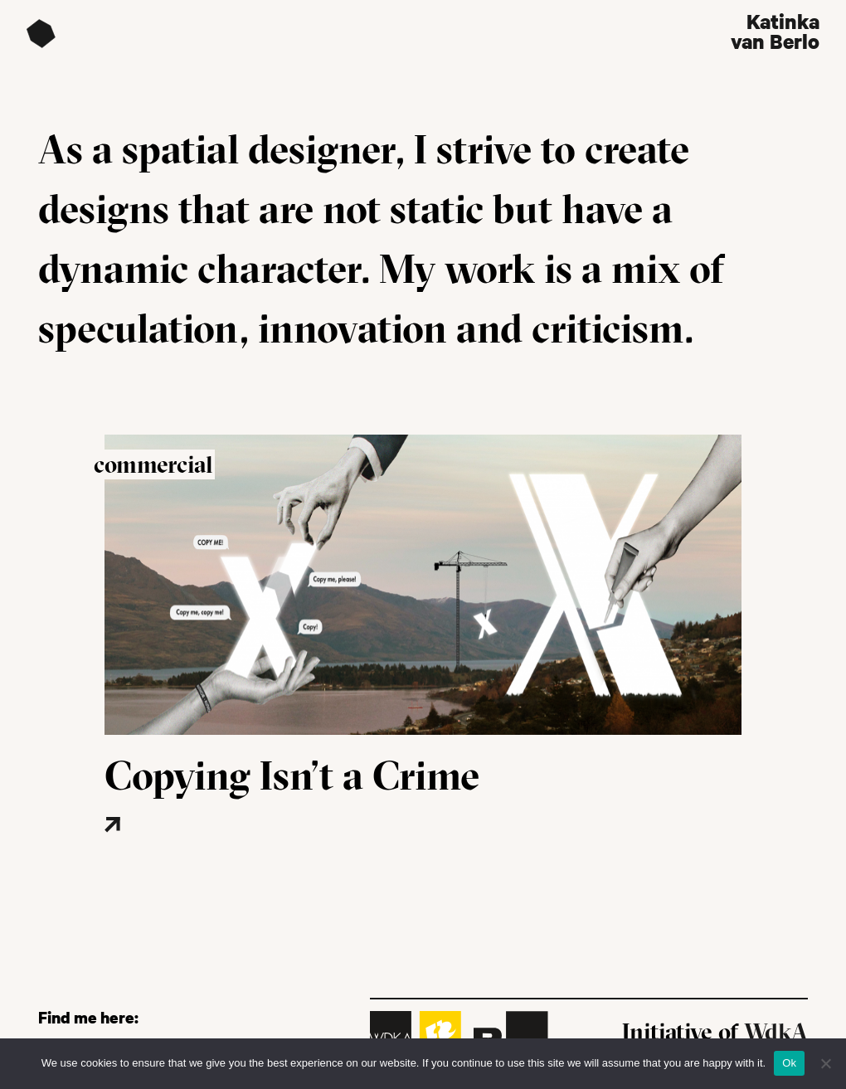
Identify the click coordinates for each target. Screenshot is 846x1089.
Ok (789, 1063)
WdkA (776, 1032)
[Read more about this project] (162, 850)
